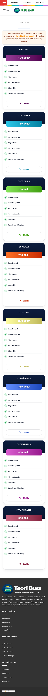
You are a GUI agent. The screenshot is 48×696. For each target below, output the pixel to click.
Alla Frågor (6, 630)
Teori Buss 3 (40, 3)
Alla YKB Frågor (8, 656)
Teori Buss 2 (28, 3)
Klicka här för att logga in (25, 36)
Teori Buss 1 (15, 3)
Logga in (5, 669)
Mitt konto (5, 673)
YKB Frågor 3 (7, 652)
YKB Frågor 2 (7, 648)
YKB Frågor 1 (7, 644)
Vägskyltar (6, 681)
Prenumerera (7, 677)
